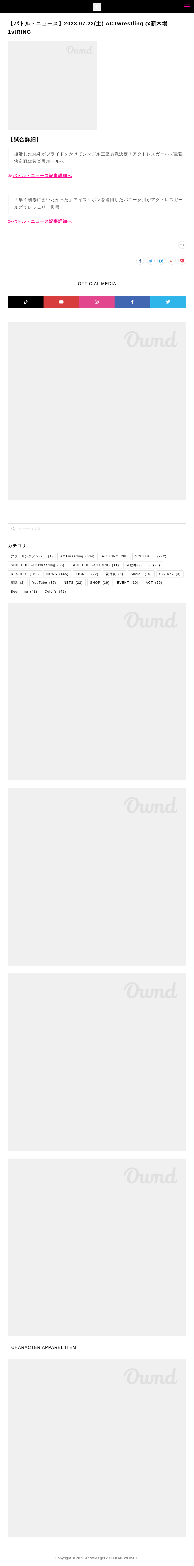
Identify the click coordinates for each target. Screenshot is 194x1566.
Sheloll (141, 574)
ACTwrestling (77, 556)
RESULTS (25, 574)
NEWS (57, 574)
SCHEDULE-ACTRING (95, 565)
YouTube (44, 583)
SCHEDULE (151, 556)
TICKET (87, 574)
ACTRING (115, 556)
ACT (154, 583)
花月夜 (114, 574)
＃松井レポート (143, 565)
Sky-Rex (170, 574)
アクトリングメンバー (32, 556)
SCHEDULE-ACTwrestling (37, 565)
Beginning (24, 591)
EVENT (127, 583)
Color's (55, 591)
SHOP (100, 583)
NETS (73, 583)
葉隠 (18, 583)
